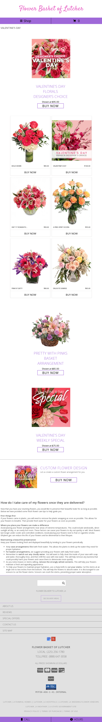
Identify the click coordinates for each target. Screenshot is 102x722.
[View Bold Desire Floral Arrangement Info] (30, 140)
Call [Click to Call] (25, 719)
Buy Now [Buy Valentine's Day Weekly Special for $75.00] (50, 449)
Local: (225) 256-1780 (51, 652)
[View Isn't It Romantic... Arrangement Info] (30, 198)
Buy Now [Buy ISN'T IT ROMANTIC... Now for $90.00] (30, 233)
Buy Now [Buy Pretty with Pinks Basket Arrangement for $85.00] (50, 372)
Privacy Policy (31, 711)
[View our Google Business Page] (48, 640)
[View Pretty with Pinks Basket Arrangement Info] (51, 325)
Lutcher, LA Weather (36, 706)
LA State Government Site (62, 706)
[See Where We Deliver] (51, 598)
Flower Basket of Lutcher (51, 8)
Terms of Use (71, 711)
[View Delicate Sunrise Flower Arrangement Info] (72, 263)
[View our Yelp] (53, 640)
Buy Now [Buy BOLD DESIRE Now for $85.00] (30, 172)
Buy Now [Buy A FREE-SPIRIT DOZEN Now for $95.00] (72, 233)
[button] (51, 687)
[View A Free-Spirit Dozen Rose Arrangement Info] (72, 201)
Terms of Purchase (52, 711)
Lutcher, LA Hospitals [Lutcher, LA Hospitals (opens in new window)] (45, 702)
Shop (25, 21)
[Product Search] (51, 583)
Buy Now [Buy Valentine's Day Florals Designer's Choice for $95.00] (50, 106)
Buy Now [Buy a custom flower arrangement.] (64, 480)
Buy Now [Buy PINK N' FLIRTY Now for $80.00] (30, 294)
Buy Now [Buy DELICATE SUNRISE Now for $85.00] (72, 294)
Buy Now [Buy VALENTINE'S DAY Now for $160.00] (72, 172)
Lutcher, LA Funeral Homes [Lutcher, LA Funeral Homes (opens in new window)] (17, 702)
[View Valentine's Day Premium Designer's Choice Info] (72, 140)
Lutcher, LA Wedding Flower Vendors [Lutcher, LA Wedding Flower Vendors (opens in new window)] (79, 702)
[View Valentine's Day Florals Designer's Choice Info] (51, 58)
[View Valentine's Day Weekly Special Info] (51, 407)
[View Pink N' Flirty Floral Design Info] (30, 263)
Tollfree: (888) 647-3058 (51, 656)
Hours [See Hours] (76, 719)
